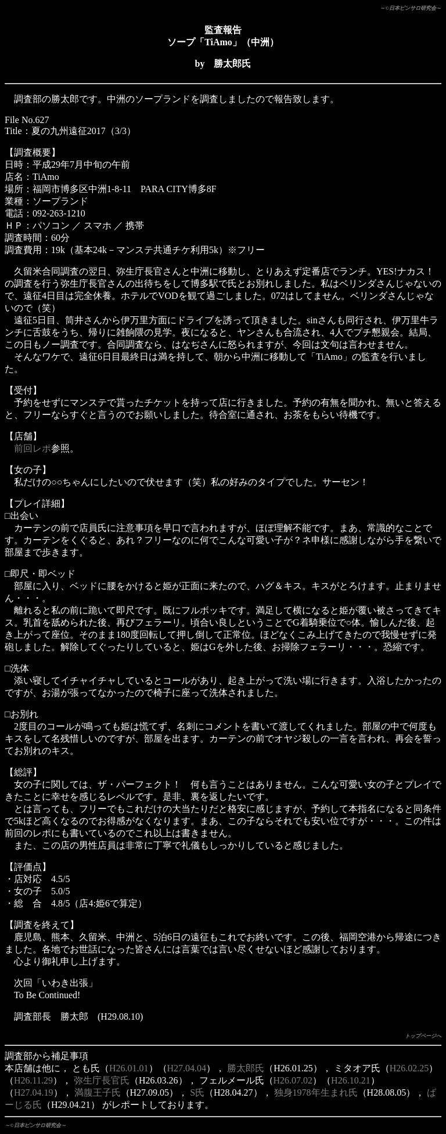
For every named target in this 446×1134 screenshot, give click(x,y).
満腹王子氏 (97, 1092)
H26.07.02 (293, 1080)
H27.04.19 (33, 1092)
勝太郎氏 (245, 1068)
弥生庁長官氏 (102, 1080)
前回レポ (32, 448)
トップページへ (423, 1036)
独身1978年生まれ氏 (316, 1092)
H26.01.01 (129, 1068)
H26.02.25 (409, 1068)
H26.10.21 (351, 1080)
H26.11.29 (33, 1080)
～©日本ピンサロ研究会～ (410, 8)
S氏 (197, 1092)
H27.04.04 (187, 1068)
